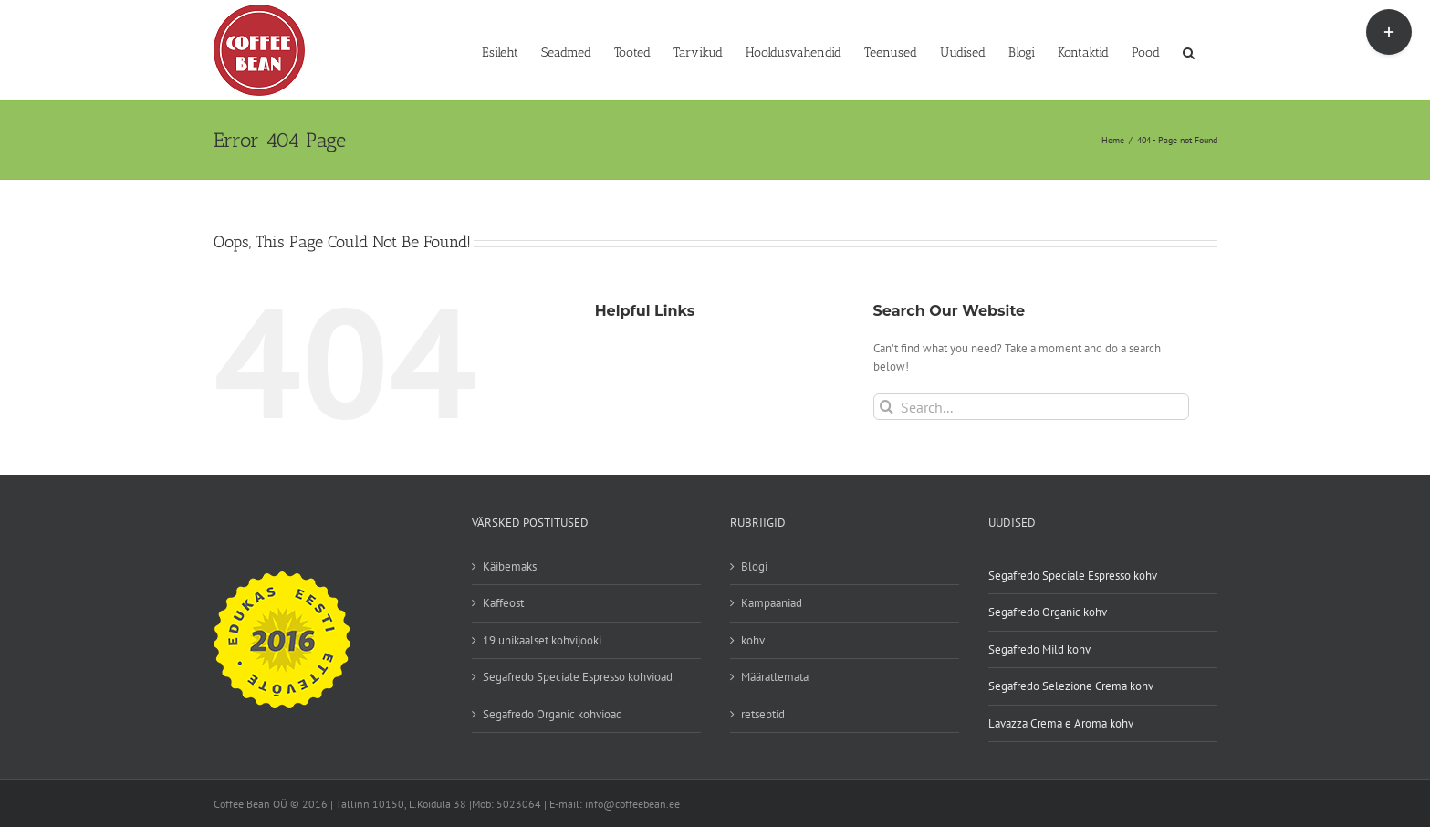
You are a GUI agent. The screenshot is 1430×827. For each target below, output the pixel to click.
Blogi (754, 566)
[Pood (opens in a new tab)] (1146, 51)
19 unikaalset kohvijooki (542, 640)
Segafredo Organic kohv (1047, 612)
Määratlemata (775, 677)
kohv (753, 640)
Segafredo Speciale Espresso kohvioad (578, 677)
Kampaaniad (771, 603)
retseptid (763, 714)
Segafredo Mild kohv (1039, 649)
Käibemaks (510, 566)
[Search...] (1031, 406)
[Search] (886, 406)
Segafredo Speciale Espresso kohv (1072, 575)
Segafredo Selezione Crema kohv (1070, 686)
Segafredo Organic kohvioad (552, 714)
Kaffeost (503, 603)
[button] (1189, 51)
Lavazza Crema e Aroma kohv (1060, 723)
